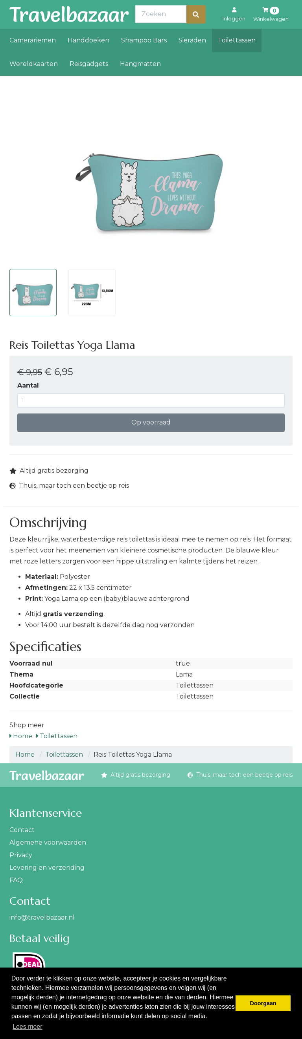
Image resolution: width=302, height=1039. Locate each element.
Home (20, 736)
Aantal (28, 385)
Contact (22, 830)
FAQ (16, 880)
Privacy (20, 855)
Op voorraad (151, 422)
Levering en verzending (47, 867)
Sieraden (192, 57)
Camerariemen (32, 57)
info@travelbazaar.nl (42, 917)
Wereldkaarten (33, 81)
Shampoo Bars (144, 57)
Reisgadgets (89, 81)
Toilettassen (237, 57)
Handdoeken (88, 57)
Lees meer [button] (27, 1026)
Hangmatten (140, 81)
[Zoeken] (196, 31)
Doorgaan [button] (263, 1003)
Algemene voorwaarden (47, 842)
